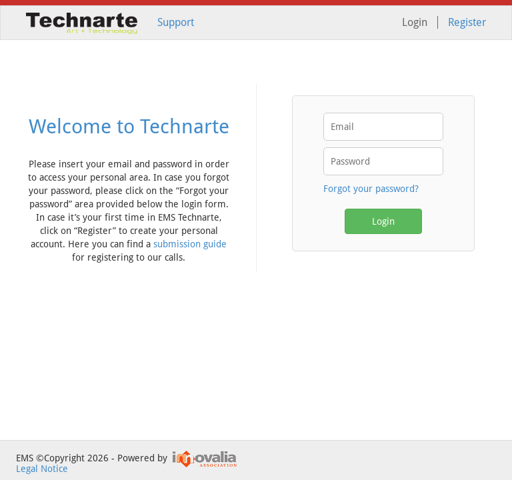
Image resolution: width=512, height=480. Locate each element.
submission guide (190, 244)
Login (383, 221)
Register (467, 22)
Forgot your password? (371, 188)
